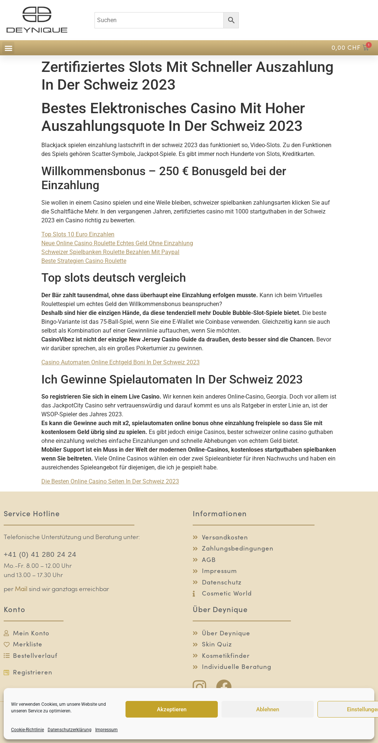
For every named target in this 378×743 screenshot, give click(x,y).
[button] (8, 48)
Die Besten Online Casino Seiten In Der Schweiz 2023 (110, 481)
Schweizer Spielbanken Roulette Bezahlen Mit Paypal (110, 252)
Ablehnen (267, 709)
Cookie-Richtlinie (27, 729)
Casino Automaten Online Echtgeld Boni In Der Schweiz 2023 (120, 362)
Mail (21, 589)
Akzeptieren (171, 709)
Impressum (106, 729)
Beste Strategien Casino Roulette (83, 260)
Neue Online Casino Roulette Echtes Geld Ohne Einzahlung (117, 243)
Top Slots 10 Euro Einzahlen (77, 234)
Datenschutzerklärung (70, 729)
